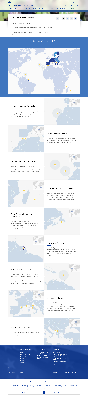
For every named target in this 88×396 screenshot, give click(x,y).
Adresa (22, 362)
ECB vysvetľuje (23, 11)
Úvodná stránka (11, 11)
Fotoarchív (22, 358)
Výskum (52, 8)
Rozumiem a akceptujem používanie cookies (26, 392)
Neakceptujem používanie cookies (62, 392)
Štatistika (41, 8)
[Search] (67, 2)
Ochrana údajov (56, 352)
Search (74, 2)
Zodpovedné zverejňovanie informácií (42, 358)
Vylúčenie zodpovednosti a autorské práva (42, 353)
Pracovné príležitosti (25, 354)
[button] (76, 2)
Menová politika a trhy (14, 8)
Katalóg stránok (12, 367)
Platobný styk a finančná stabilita (29, 8)
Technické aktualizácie (41, 355)
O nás (66, 5)
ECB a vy (71, 5)
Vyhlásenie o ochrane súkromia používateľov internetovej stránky (60, 355)
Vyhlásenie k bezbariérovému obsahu (60, 362)
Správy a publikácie (61, 8)
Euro (47, 8)
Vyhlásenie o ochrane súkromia (35, 389)
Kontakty (22, 360)
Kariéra (77, 5)
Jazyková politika (56, 364)
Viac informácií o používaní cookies (53, 389)
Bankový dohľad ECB (73, 8)
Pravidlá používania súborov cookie (59, 359)
